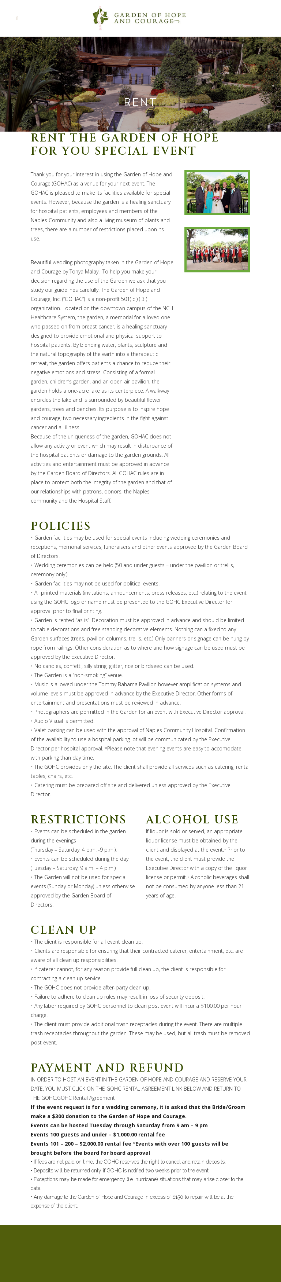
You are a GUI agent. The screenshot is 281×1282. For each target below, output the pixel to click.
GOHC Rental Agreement (86, 1097)
